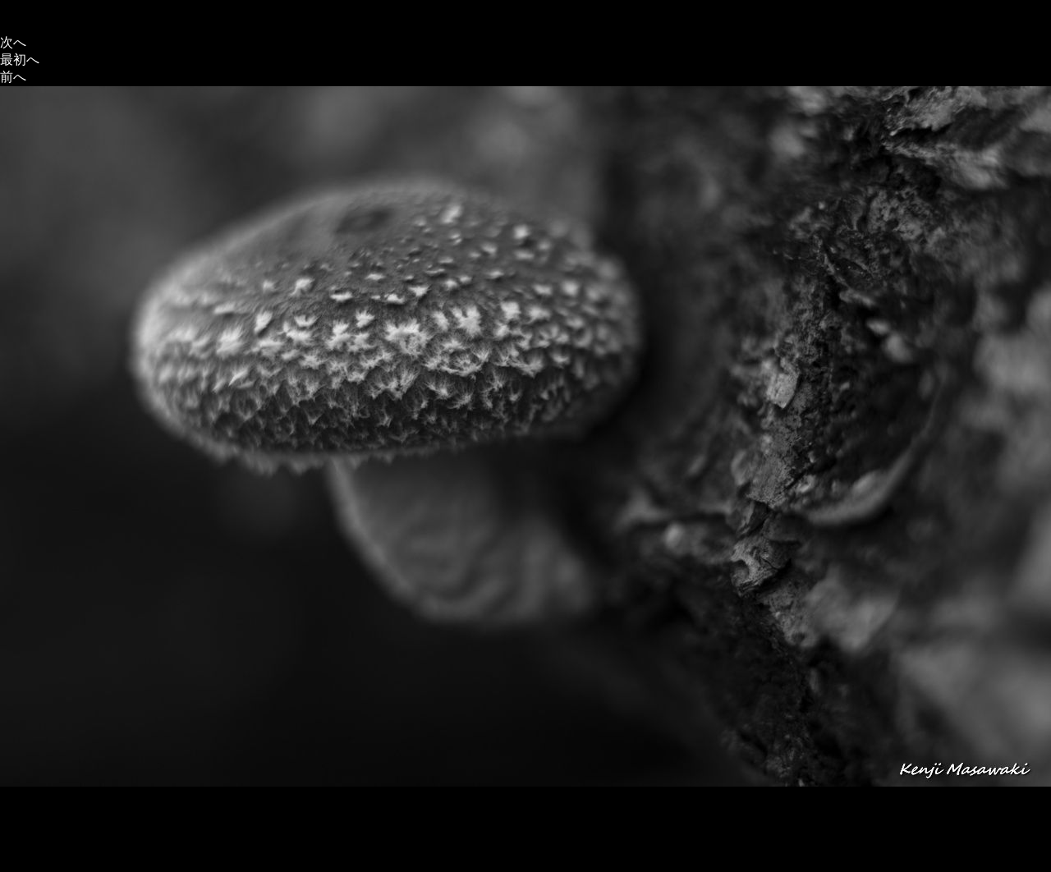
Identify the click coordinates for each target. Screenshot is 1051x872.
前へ (13, 77)
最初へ (19, 60)
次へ (13, 42)
